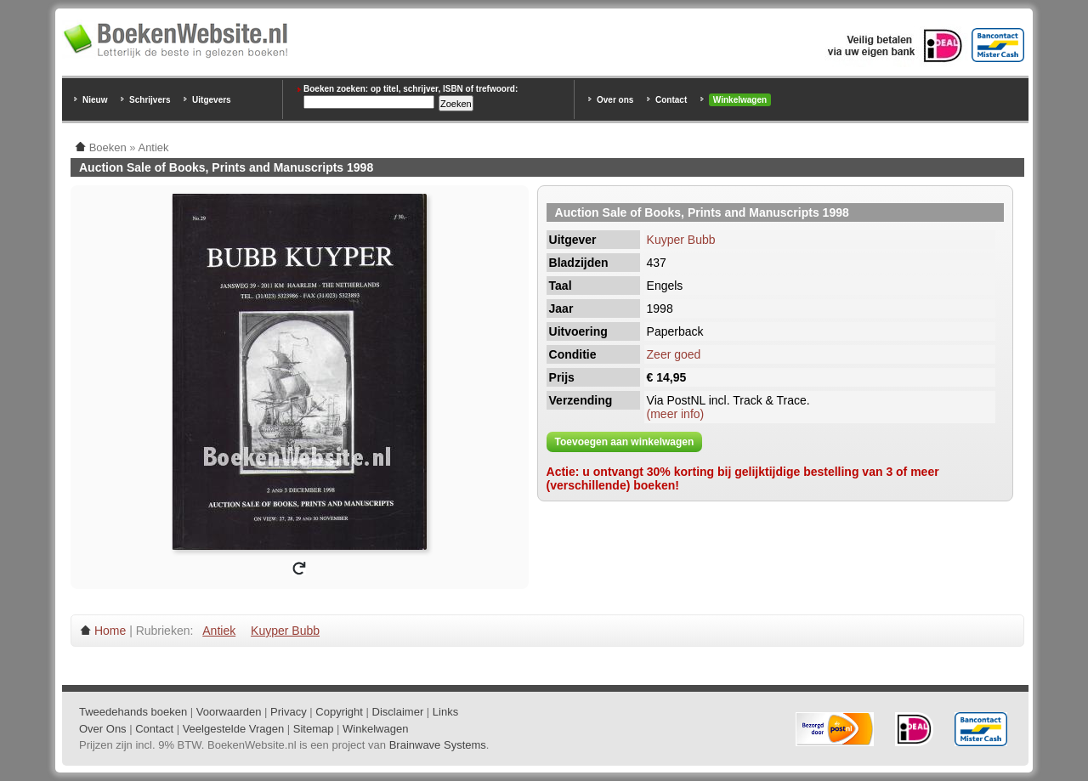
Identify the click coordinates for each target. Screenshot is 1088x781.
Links (445, 711)
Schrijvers (149, 100)
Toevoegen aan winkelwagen (624, 442)
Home (110, 630)
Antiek (218, 630)
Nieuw (94, 100)
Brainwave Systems (437, 745)
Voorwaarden (229, 711)
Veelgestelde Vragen (234, 728)
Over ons (615, 100)
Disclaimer (398, 711)
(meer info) (676, 414)
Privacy (288, 711)
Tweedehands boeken (133, 711)
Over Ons (103, 728)
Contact (671, 100)
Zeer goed (674, 354)
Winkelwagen (740, 100)
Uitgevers (211, 100)
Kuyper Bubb (681, 239)
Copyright (339, 711)
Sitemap (313, 728)
